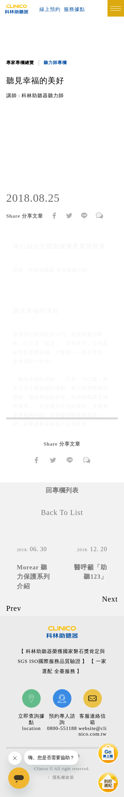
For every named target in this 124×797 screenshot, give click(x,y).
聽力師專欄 (55, 62)
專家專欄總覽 (20, 62)
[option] (62, 145)
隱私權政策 (63, 777)
